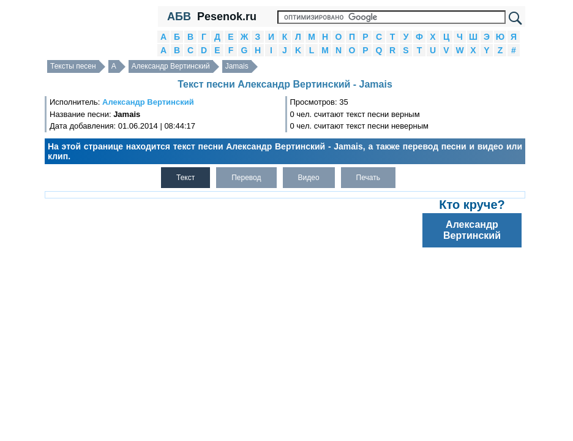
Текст (185, 177)
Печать (368, 177)
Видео (309, 177)
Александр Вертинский (171, 66)
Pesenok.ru (227, 16)
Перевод (246, 177)
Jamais (237, 66)
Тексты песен (73, 66)
